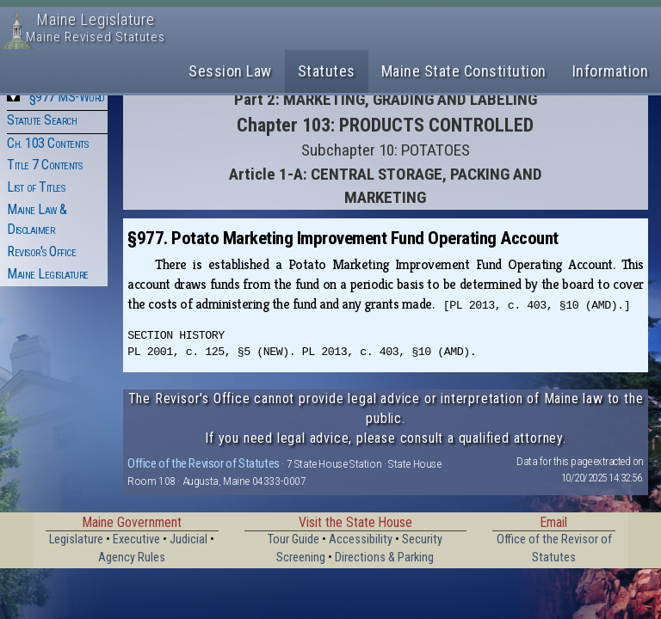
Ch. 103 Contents (47, 143)
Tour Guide (293, 539)
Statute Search (42, 120)
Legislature (76, 539)
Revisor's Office (41, 251)
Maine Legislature (48, 274)
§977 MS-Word (67, 97)
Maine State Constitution (464, 71)
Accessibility (360, 539)
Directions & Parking (384, 557)
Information (610, 71)
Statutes (326, 71)
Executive (136, 539)
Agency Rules (131, 557)
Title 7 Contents (44, 164)
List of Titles (36, 187)
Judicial (188, 539)
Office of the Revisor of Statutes (203, 463)
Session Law (230, 71)
